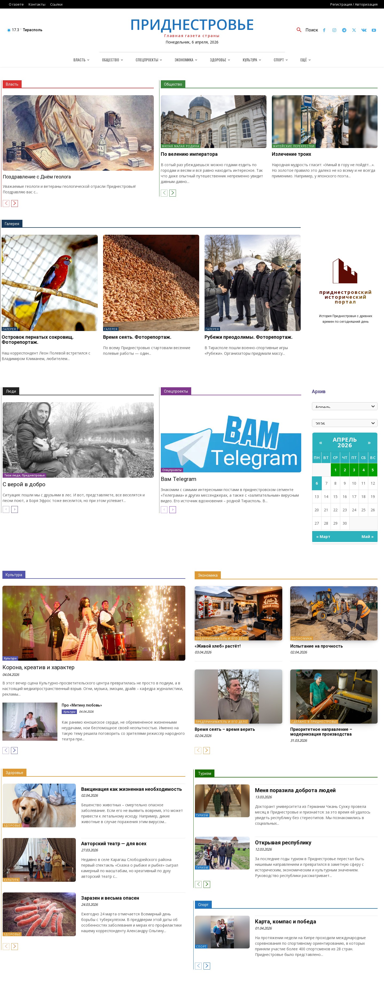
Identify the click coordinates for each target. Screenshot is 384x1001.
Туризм (204, 773)
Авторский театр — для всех (113, 843)
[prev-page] (6, 203)
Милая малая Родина (180, 146)
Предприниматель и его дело (222, 638)
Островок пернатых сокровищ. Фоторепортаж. (38, 339)
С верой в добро (24, 484)
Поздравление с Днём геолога (37, 177)
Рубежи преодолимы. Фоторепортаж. (249, 337)
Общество (173, 84)
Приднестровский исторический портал (345, 297)
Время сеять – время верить (225, 729)
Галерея (12, 224)
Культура (14, 575)
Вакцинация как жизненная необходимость (131, 789)
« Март (323, 536)
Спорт (203, 905)
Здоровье (14, 773)
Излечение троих (291, 154)
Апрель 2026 (345, 442)
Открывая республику (283, 842)
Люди (11, 391)
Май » (368, 536)
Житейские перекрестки (294, 146)
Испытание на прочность (316, 646)
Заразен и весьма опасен (110, 898)
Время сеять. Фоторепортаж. (137, 337)
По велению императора (189, 154)
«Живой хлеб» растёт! (218, 646)
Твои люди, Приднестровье (24, 475)
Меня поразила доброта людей (295, 790)
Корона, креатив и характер (38, 667)
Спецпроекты (176, 391)
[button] (305, 30)
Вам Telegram (178, 479)
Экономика (208, 575)
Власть (12, 84)
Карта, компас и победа (285, 921)
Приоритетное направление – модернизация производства (321, 732)
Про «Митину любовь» (82, 705)
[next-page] (14, 203)
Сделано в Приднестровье (314, 722)
